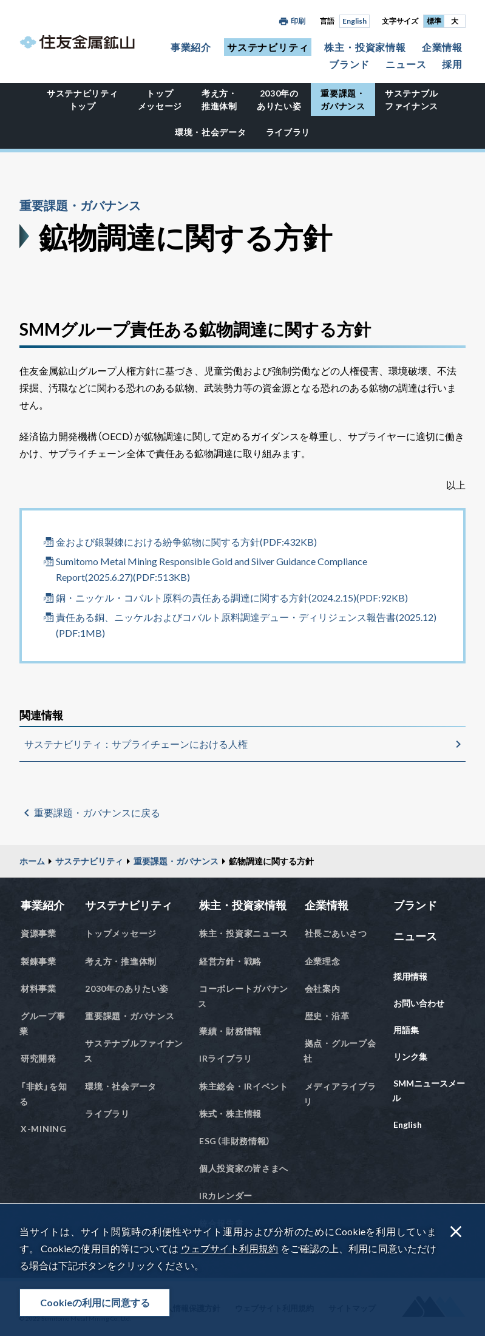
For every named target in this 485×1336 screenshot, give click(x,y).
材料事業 (38, 988)
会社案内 (323, 988)
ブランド (349, 64)
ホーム (32, 861)
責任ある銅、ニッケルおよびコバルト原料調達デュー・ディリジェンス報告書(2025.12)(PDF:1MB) (246, 625)
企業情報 (442, 47)
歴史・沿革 (327, 1016)
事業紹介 (191, 47)
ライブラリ (288, 132)
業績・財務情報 (230, 1031)
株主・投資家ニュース (243, 933)
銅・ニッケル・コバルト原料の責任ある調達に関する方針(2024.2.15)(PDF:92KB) (232, 597)
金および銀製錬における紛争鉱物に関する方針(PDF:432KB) (186, 542)
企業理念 (323, 961)
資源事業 (38, 933)
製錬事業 (38, 961)
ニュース (405, 64)
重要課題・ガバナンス (343, 99)
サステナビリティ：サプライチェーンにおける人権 (136, 744)
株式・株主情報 (230, 1113)
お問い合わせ (418, 1003)
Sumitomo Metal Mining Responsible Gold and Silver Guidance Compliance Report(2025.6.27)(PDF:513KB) (211, 569)
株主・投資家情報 (364, 47)
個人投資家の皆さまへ (243, 1168)
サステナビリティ (267, 47)
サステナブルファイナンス (411, 99)
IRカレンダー (226, 1195)
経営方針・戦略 (230, 961)
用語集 (406, 1030)
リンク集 (410, 1056)
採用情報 (410, 976)
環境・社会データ (210, 132)
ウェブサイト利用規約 (230, 1248)
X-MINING (44, 1129)
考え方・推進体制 (219, 99)
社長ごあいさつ (336, 933)
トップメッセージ (160, 99)
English (354, 20)
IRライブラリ (226, 1058)
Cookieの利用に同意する (95, 1302)
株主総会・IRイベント (243, 1086)
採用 (452, 64)
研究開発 (38, 1058)
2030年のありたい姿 (279, 99)
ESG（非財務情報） (235, 1141)
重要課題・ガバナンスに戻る (97, 812)
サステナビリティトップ (82, 99)
